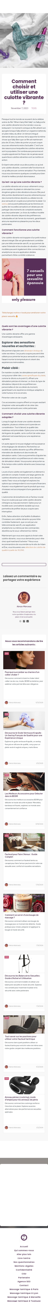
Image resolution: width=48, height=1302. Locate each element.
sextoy (5, 204)
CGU (24, 1273)
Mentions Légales (24, 1266)
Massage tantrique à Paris (24, 1289)
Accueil (24, 1246)
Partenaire (24, 1277)
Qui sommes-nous (24, 1250)
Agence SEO (24, 1281)
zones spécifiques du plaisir (33, 375)
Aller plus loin (24, 1254)
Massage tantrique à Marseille (24, 1297)
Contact (24, 1285)
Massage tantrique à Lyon (24, 1293)
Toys (33, 108)
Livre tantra (24, 1258)
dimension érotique (32, 350)
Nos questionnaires (24, 1262)
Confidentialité (24, 1270)
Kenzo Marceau (24, 606)
